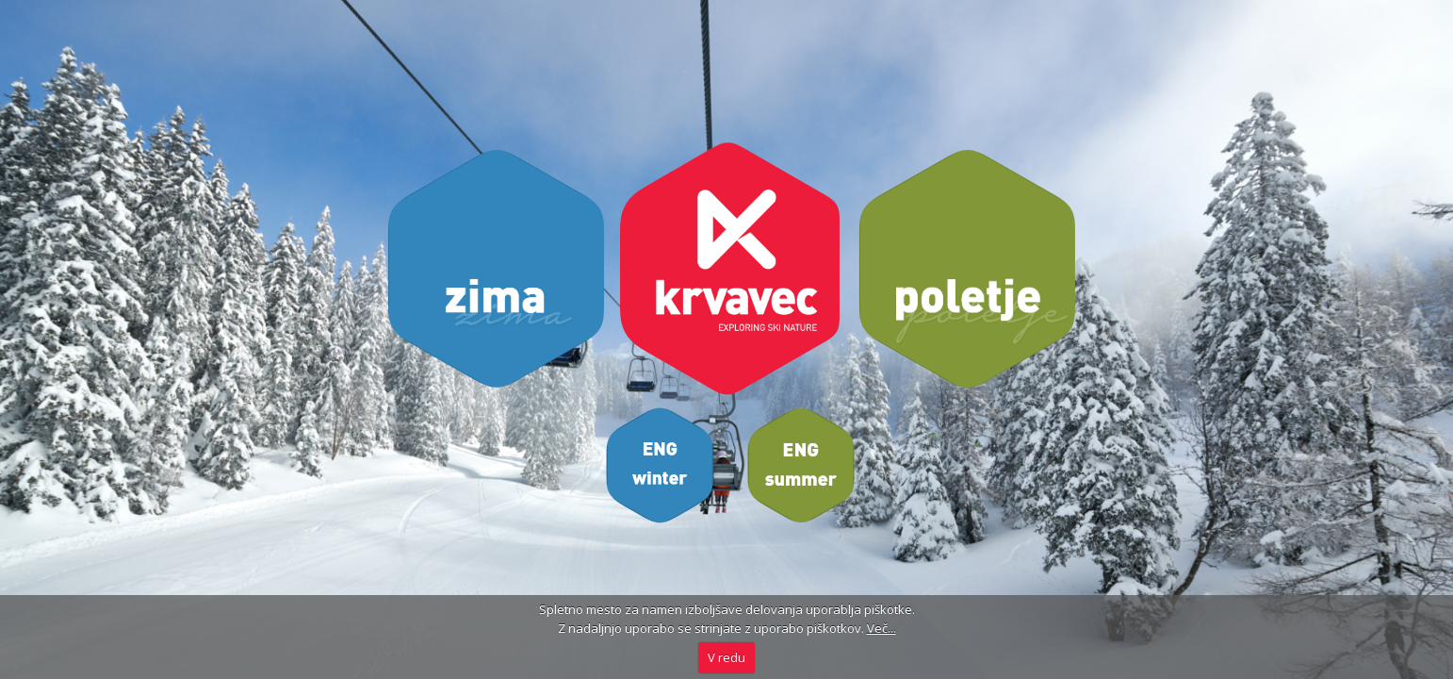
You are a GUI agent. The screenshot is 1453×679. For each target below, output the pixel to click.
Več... (881, 628)
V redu (726, 657)
